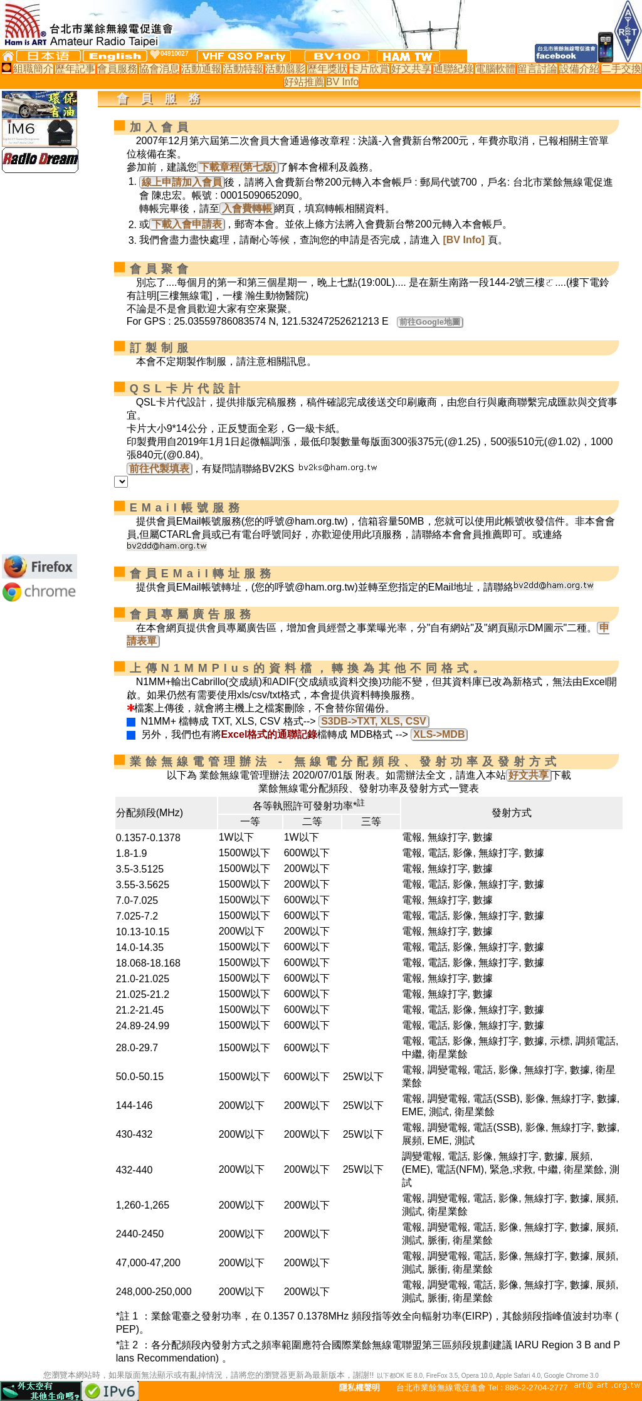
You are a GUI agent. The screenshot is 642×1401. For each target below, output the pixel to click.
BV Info (342, 81)
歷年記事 (75, 68)
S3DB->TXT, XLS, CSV (373, 721)
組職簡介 (33, 68)
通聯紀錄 (453, 68)
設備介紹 (579, 68)
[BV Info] (464, 239)
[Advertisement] (39, 364)
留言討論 (537, 68)
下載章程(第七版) (237, 167)
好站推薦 (304, 81)
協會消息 (159, 68)
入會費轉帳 (247, 208)
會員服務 (117, 68)
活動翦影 (285, 68)
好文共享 (411, 68)
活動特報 (243, 68)
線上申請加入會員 (182, 182)
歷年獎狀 (327, 68)
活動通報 (201, 68)
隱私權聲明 (359, 1387)
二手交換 (621, 68)
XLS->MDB (439, 734)
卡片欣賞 (369, 68)
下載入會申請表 (187, 224)
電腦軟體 (495, 68)
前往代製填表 (159, 468)
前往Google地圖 (429, 322)
